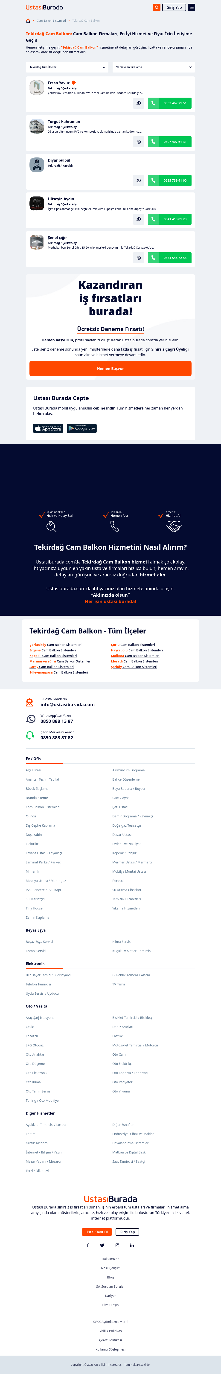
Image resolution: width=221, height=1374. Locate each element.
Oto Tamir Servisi (38, 1091)
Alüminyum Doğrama (128, 770)
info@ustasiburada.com (68, 704)
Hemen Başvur (110, 368)
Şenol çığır (57, 237)
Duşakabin (34, 834)
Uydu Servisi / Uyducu (42, 993)
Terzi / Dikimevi (37, 1170)
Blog (110, 1277)
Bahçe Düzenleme (126, 779)
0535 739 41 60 (175, 180)
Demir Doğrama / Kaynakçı (132, 816)
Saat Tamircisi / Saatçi (128, 1161)
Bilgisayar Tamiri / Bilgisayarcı (48, 975)
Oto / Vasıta (36, 1006)
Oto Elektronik (36, 1073)
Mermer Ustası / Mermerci (132, 862)
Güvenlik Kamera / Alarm (131, 975)
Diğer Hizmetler (40, 1113)
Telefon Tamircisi (38, 984)
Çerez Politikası (110, 1340)
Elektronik (35, 963)
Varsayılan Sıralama (154, 67)
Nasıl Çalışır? (110, 1268)
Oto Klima (33, 1082)
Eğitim (30, 1134)
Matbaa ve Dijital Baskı (129, 1152)
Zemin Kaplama (37, 917)
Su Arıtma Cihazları (126, 890)
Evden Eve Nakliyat (126, 844)
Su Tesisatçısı (35, 899)
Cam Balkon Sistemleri (51, 21)
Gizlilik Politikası (110, 1331)
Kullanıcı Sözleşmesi (111, 1349)
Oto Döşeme (35, 1063)
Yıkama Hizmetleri (126, 908)
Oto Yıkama (121, 1091)
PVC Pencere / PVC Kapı (43, 890)
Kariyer (110, 1295)
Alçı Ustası (33, 770)
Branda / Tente (37, 798)
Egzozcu (32, 1036)
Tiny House (34, 908)
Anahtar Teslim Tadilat (42, 779)
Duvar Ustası (121, 834)
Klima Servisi (121, 941)
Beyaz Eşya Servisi (39, 941)
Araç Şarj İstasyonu (40, 1017)
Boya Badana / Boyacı (128, 788)
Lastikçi (117, 1036)
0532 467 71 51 (175, 103)
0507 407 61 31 (175, 141)
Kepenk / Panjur (124, 853)
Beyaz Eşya (36, 930)
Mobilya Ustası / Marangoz (46, 880)
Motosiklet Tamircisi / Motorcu (135, 1045)
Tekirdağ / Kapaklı (60, 166)
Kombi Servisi (36, 951)
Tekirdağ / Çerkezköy (62, 88)
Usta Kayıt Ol (97, 1232)
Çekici (30, 1027)
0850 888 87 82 (57, 738)
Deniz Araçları (122, 1027)
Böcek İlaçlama (37, 788)
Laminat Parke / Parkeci (43, 862)
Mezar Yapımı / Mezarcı (43, 1161)
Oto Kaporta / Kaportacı (130, 1073)
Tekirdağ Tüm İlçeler (67, 67)
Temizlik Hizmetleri (126, 899)
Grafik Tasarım (37, 1143)
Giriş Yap (174, 7)
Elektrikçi (32, 844)
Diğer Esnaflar (123, 1124)
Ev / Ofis (33, 758)
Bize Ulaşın (110, 1305)
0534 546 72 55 (175, 258)
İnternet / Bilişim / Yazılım (45, 1152)
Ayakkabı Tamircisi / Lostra (46, 1124)
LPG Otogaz (35, 1045)
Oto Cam (119, 1054)
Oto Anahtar (35, 1054)
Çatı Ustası (120, 807)
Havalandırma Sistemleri (130, 1143)
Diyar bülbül (59, 160)
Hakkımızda (110, 1259)
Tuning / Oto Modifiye (42, 1100)
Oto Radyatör (122, 1082)
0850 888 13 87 (57, 721)
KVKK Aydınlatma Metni (110, 1321)
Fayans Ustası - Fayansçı (44, 853)
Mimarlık (32, 871)
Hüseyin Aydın (61, 198)
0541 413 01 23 (175, 219)
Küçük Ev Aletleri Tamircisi (131, 951)
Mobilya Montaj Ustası (129, 871)
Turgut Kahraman (64, 121)
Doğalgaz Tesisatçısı (127, 825)
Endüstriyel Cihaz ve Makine (133, 1134)
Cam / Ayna (121, 798)
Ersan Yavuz (59, 82)
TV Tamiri (119, 984)
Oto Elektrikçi (122, 1063)
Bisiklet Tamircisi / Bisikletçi (132, 1017)
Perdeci (118, 880)
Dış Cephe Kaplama (40, 825)
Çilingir (31, 816)
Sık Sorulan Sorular (110, 1286)
